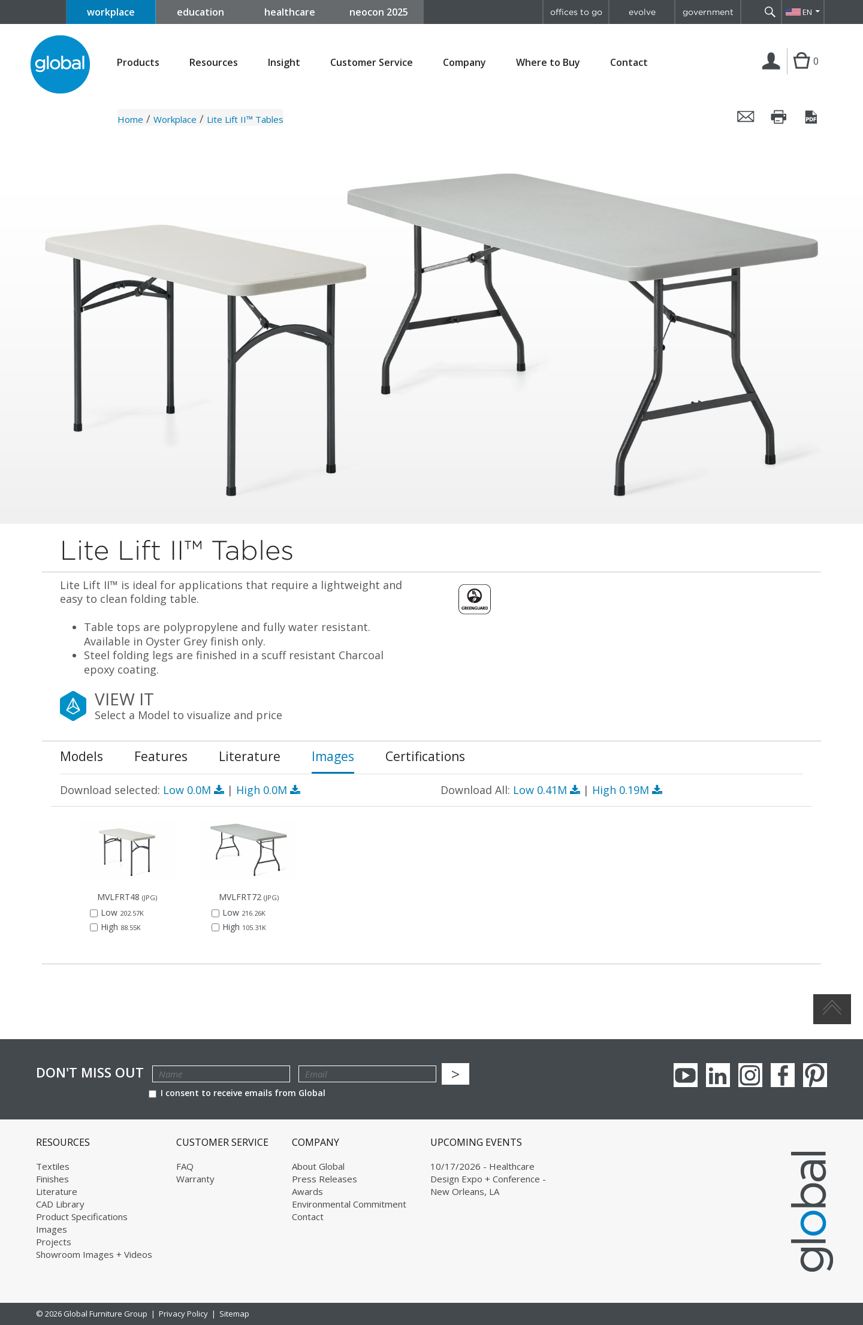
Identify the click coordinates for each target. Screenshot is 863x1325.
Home (130, 119)
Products (138, 62)
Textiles (53, 1166)
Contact (629, 62)
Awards (307, 1191)
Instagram (750, 1075)
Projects (53, 1242)
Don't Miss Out (90, 1072)
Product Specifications (82, 1217)
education (200, 12)
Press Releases (324, 1179)
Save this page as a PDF (812, 117)
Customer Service (371, 62)
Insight (284, 62)
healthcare (289, 12)
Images (51, 1229)
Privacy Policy (183, 1313)
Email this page (746, 117)
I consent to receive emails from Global (237, 1092)
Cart (801, 73)
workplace (111, 12)
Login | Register (773, 73)
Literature (56, 1191)
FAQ (185, 1166)
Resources (213, 62)
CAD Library (60, 1204)
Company (464, 62)
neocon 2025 (378, 12)
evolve (642, 12)
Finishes (52, 1179)
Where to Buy (548, 62)
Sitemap (234, 1313)
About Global (318, 1166)
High (268, 790)
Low (195, 790)
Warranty (195, 1179)
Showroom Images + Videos (94, 1254)
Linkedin (718, 1075)
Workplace (175, 119)
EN (807, 12)
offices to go (576, 12)
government (708, 12)
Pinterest (815, 1075)
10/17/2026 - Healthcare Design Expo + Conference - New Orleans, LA (488, 1178)
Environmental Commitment (349, 1204)
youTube (686, 1075)
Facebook (783, 1075)
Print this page (779, 117)
